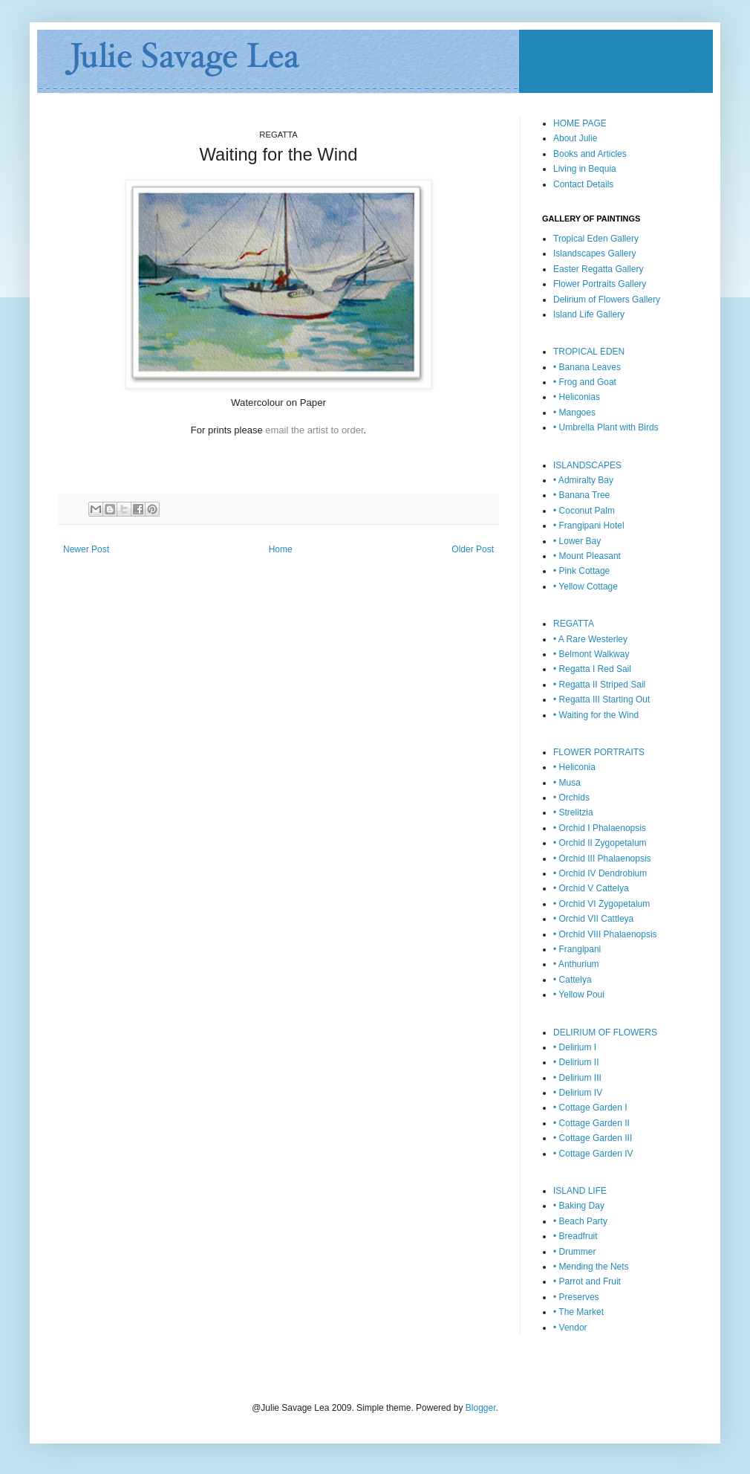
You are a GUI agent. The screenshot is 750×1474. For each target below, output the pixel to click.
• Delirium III (577, 1078)
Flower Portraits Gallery (599, 284)
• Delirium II (576, 1062)
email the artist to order (314, 430)
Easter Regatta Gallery (598, 269)
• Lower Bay (577, 541)
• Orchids (571, 797)
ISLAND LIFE (580, 1191)
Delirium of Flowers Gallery (606, 299)
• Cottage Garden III (592, 1138)
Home (281, 549)
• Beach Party (580, 1221)
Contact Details (583, 184)
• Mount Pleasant (587, 556)
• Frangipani (577, 949)
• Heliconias (576, 397)
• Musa (567, 783)
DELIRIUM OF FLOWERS (605, 1032)
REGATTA (573, 623)
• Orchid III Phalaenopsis (602, 858)
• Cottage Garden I (590, 1107)
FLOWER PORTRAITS (599, 752)
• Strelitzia (573, 812)
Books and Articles (590, 154)
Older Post (472, 549)
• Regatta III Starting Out (601, 699)
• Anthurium (576, 964)
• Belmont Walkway (591, 654)
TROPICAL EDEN (589, 351)
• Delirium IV (577, 1092)
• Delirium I (574, 1047)
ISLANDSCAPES (587, 465)
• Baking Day (578, 1205)
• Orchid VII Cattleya (593, 919)
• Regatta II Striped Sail (599, 684)
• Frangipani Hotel (589, 525)
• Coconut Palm (584, 510)
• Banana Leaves (587, 367)
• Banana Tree (581, 495)
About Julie (575, 138)
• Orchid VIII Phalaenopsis (605, 934)
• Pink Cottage (581, 571)
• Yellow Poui (578, 994)
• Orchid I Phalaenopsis (599, 828)
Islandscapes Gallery (594, 253)
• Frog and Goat (584, 382)
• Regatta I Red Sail (592, 669)
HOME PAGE (580, 123)
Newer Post (86, 549)
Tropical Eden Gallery (596, 238)
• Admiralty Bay (583, 480)
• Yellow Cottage (585, 586)
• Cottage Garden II (591, 1123)
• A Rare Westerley (590, 639)
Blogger (481, 1408)
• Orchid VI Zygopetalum (601, 904)
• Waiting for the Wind (596, 715)
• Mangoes (574, 412)
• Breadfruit (575, 1236)
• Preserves (576, 1297)
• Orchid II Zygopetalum (600, 843)
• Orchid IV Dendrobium (600, 873)
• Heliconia (574, 767)
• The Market (578, 1312)
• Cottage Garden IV (593, 1153)
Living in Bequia (584, 169)
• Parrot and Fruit (587, 1281)
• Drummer (574, 1252)
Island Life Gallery (589, 314)
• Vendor (570, 1327)
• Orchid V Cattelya (591, 888)
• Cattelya (572, 979)
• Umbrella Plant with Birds (606, 427)
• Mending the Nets (591, 1266)
